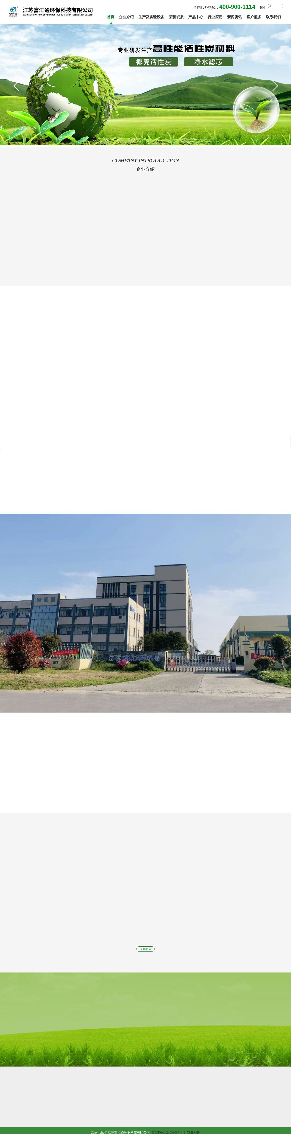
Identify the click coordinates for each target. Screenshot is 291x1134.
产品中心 (195, 17)
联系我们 (273, 17)
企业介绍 (126, 17)
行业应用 (215, 17)
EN (262, 7)
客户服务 (254, 17)
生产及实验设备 (151, 17)
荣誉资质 (176, 17)
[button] (275, 86)
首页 (110, 17)
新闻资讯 (234, 17)
